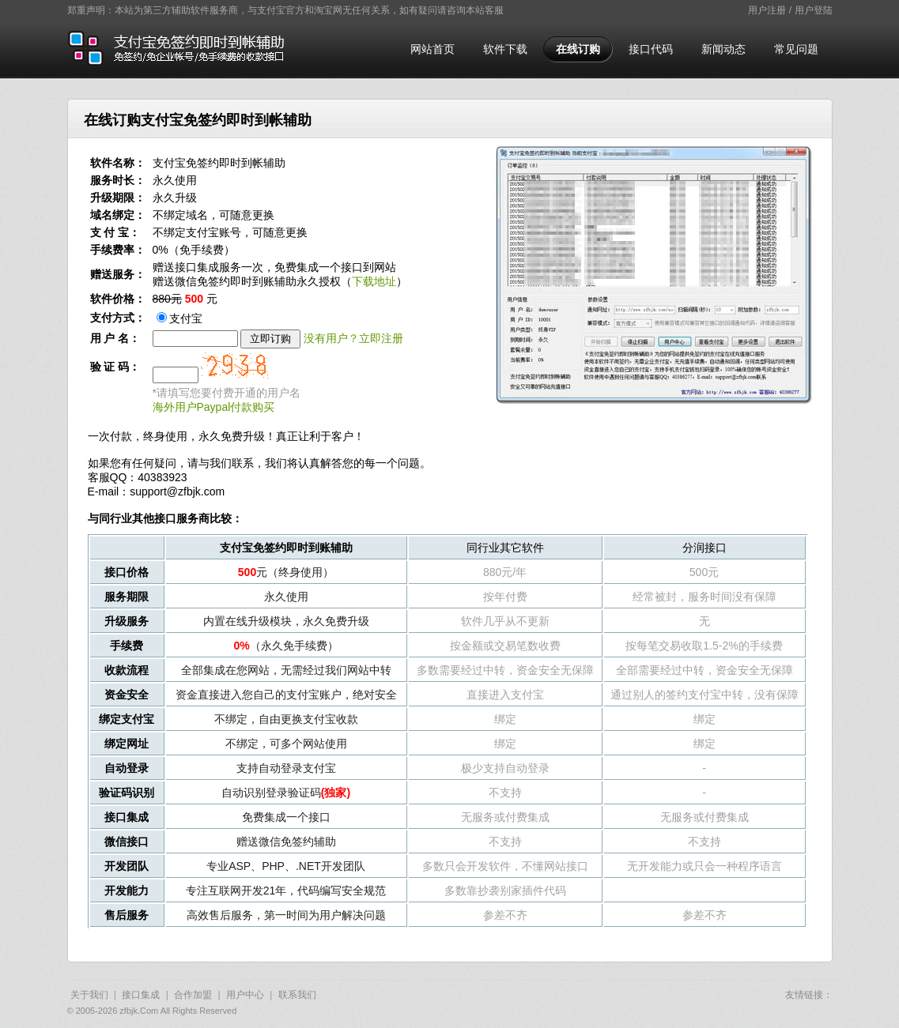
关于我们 (89, 994)
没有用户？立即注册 (353, 338)
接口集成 (141, 994)
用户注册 (767, 10)
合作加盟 (193, 994)
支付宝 (179, 318)
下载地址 (374, 281)
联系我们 (297, 994)
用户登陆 (814, 10)
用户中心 (245, 994)
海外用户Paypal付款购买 (214, 407)
